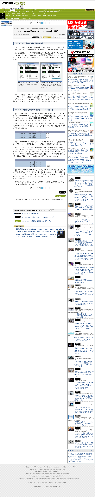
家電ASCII (15, 11)
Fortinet (49, 16)
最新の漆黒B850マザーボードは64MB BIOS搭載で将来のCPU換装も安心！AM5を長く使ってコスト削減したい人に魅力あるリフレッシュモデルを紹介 (83, 197)
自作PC (45, 10)
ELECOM (8, 15)
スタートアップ (61, 10)
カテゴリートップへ (60, 196)
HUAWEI (44, 15)
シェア (29, 36)
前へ (32, 23)
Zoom (60, 16)
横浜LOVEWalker (34, 478)
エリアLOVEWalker (27, 478)
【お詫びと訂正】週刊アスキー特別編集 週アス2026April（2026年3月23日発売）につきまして (80, 454)
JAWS (8, 16)
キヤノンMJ (13, 18)
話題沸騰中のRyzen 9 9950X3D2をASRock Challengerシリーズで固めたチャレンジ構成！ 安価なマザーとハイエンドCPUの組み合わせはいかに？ (84, 183)
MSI (34, 13)
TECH (17, 10)
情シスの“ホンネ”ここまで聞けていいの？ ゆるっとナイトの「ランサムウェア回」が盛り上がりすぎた (81, 144)
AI (5, 10)
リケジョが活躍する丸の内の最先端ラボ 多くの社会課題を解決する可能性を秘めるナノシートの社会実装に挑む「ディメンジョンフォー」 (80, 160)
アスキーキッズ (4, 11)
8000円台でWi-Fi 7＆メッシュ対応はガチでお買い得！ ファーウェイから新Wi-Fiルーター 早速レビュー (84, 294)
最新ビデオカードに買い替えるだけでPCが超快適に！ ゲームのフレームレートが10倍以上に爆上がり (83, 208)
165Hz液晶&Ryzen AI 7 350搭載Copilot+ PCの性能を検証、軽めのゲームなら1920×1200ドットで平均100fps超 (83, 364)
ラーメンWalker (19, 478)
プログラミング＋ (55, 475)
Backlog (44, 16)
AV (48, 10)
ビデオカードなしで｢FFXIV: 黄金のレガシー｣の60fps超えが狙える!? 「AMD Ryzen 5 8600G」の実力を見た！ (83, 445)
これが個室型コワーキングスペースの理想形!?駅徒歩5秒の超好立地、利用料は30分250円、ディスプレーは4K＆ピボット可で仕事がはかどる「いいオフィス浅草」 (84, 256)
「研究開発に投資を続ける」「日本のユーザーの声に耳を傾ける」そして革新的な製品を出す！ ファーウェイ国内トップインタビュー (84, 243)
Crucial (39, 15)
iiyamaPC (18, 13)
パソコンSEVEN (29, 13)
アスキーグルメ (22, 11)
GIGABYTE (24, 15)
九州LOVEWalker (59, 478)
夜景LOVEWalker (51, 478)
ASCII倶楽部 (90, 10)
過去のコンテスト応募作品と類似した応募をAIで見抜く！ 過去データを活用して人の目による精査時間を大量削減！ (80, 108)
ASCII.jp (7, 3)
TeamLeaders (35, 11)
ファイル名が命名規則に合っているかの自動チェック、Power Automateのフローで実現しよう (80, 118)
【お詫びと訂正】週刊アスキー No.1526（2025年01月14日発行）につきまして (81, 460)
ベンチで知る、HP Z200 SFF (30, 213)
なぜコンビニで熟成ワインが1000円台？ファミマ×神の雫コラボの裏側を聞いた (83, 280)
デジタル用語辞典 (45, 476)
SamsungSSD (27, 15)
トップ (2, 10)
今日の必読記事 (32, 476)
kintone (18, 16)
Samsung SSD (28, 473)
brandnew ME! (29, 18)
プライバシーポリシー (42, 482)
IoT (8, 10)
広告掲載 (64, 482)
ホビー (40, 10)
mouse (13, 13)
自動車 (35, 10)
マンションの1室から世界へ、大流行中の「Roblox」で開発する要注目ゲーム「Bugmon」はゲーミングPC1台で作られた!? (83, 435)
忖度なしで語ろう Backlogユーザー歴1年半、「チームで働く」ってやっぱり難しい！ (83, 339)
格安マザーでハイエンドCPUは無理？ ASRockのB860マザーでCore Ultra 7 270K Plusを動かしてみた (84, 374)
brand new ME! (56, 471)
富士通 (8, 13)
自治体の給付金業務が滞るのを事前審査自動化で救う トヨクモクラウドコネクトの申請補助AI (78, 151)
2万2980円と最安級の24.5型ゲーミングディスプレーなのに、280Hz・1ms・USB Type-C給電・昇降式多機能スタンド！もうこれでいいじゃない (83, 385)
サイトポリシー (31, 482)
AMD (13, 15)
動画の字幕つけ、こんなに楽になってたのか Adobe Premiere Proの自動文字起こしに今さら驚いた (46, 229)
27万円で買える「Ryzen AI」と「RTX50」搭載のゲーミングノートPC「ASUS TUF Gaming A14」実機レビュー (50, 236)
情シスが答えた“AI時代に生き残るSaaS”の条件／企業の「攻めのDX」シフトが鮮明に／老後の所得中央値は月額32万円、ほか (81, 98)
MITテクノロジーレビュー (61, 476)
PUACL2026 (57, 11)
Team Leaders (48, 475)
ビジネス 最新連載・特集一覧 (75, 74)
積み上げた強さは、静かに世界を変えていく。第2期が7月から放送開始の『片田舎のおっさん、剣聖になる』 (80, 81)
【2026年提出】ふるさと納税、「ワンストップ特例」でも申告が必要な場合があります (78, 126)
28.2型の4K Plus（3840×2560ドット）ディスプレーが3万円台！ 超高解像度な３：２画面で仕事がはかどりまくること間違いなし (83, 326)
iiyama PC (45, 467)
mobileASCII (52, 476)
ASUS (39, 13)
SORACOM (42, 473)
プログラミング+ (42, 11)
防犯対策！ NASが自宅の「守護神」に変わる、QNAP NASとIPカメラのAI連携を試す (84, 303)
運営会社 (51, 482)
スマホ (56, 10)
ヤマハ (55, 16)
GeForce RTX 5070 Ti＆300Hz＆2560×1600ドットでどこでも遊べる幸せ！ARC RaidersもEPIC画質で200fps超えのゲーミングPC (84, 410)
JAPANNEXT (18, 18)
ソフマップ (23, 18)
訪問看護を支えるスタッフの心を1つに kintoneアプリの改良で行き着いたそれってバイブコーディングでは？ (79, 88)
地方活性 (52, 11)
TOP (20, 466)
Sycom (23, 13)
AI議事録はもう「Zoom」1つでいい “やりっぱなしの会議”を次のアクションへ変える (83, 423)
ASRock (34, 15)
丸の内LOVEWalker (67, 478)
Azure (23, 16)
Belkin (54, 15)
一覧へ (91, 450)
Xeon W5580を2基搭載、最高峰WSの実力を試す (36, 221)
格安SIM (9, 11)
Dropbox (34, 16)
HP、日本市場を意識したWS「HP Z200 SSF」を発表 (38, 217)
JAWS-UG (36, 469)
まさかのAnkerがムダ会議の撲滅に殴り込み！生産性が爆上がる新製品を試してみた (80, 135)
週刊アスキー (28, 11)
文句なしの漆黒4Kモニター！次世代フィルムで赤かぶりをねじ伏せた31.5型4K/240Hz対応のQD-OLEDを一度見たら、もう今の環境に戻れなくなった (84, 271)
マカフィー (8, 18)
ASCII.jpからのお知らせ (74, 450)
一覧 (41, 37)
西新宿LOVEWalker (43, 478)
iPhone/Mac (30, 10)
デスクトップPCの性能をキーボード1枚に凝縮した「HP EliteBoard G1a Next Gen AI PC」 (83, 221)
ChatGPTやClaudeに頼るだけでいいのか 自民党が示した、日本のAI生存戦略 (39, 231)
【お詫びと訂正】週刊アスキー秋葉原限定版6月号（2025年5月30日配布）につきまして (80, 457)
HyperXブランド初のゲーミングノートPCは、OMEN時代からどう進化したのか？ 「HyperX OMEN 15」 (83, 233)
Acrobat (13, 16)
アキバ (52, 10)
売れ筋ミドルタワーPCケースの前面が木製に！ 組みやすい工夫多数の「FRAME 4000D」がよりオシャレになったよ (84, 351)
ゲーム (67, 10)
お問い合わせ (57, 482)
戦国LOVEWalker (75, 478)
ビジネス (19, 3)
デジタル (23, 10)
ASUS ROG (18, 15)
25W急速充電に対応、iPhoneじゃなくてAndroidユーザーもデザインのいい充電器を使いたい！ (84, 315)
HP (44, 13)
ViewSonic (49, 15)
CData (39, 16)
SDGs (48, 11)
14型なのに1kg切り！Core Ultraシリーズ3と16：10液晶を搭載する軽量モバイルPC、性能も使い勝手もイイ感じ (83, 398)
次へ (47, 23)
